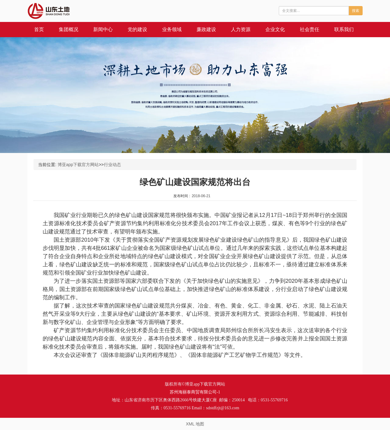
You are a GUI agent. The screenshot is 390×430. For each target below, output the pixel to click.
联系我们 (344, 29)
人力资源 (240, 29)
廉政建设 (206, 29)
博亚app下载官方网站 (78, 164)
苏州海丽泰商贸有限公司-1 (195, 392)
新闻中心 (103, 29)
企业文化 (275, 29)
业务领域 (172, 29)
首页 (39, 29)
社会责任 (309, 29)
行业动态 (112, 164)
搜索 (355, 11)
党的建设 (137, 29)
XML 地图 (195, 423)
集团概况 (68, 29)
